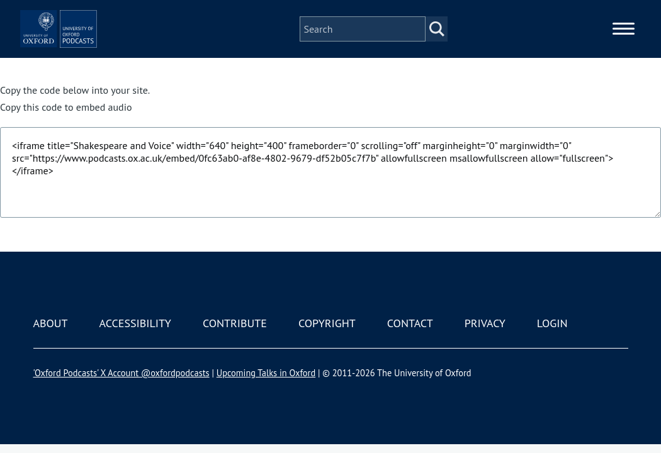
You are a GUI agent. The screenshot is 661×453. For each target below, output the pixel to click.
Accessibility (135, 323)
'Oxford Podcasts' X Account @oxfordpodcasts (121, 373)
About (50, 323)
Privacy (485, 323)
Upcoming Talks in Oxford (266, 373)
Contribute (235, 323)
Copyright (327, 323)
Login (552, 323)
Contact (410, 323)
